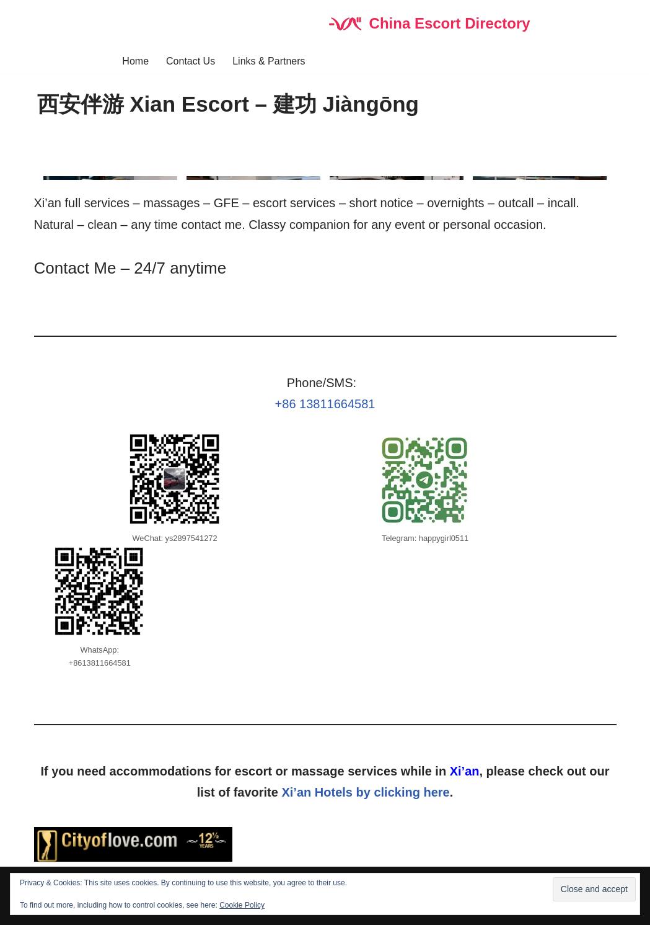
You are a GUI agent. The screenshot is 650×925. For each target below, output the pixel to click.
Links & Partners (268, 61)
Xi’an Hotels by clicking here (365, 792)
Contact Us (190, 61)
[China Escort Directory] (428, 24)
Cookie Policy (242, 905)
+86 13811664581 (325, 404)
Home (135, 61)
